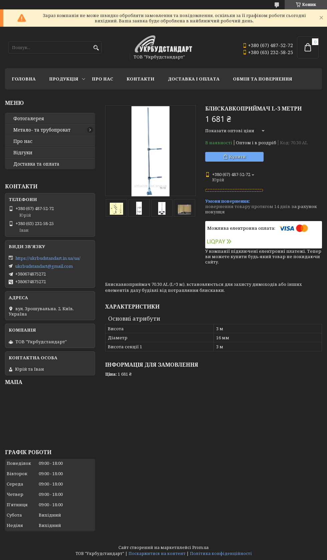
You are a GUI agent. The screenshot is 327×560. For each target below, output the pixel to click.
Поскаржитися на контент (157, 553)
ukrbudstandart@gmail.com (44, 266)
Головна (24, 79)
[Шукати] (96, 48)
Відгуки (22, 153)
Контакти (140, 79)
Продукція (63, 79)
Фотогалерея (28, 119)
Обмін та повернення (262, 79)
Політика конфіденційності (221, 553)
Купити (237, 157)
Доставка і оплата (194, 79)
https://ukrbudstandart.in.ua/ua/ (47, 258)
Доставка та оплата (36, 164)
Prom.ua (200, 547)
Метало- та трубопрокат (41, 130)
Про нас (102, 79)
